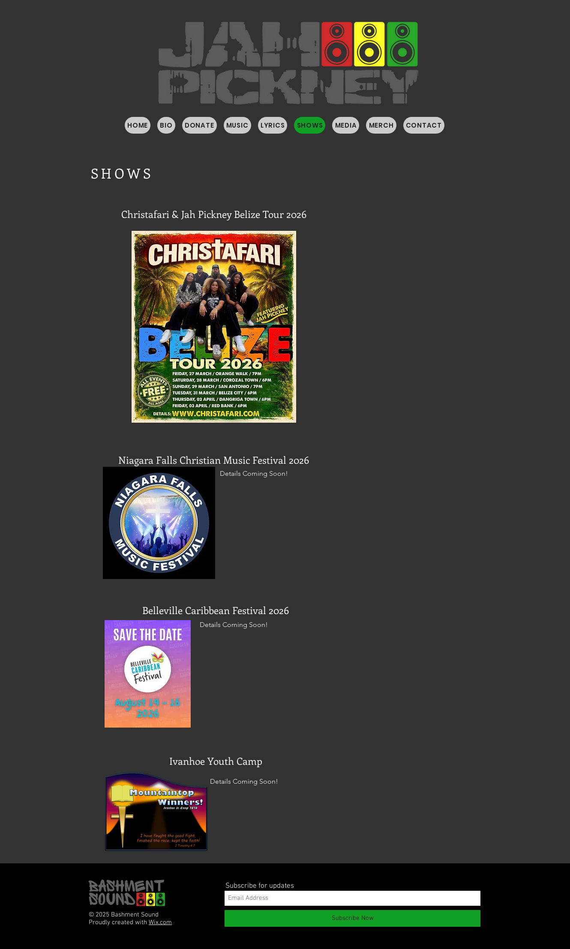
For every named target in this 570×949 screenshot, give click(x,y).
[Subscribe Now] (352, 918)
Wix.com (160, 922)
